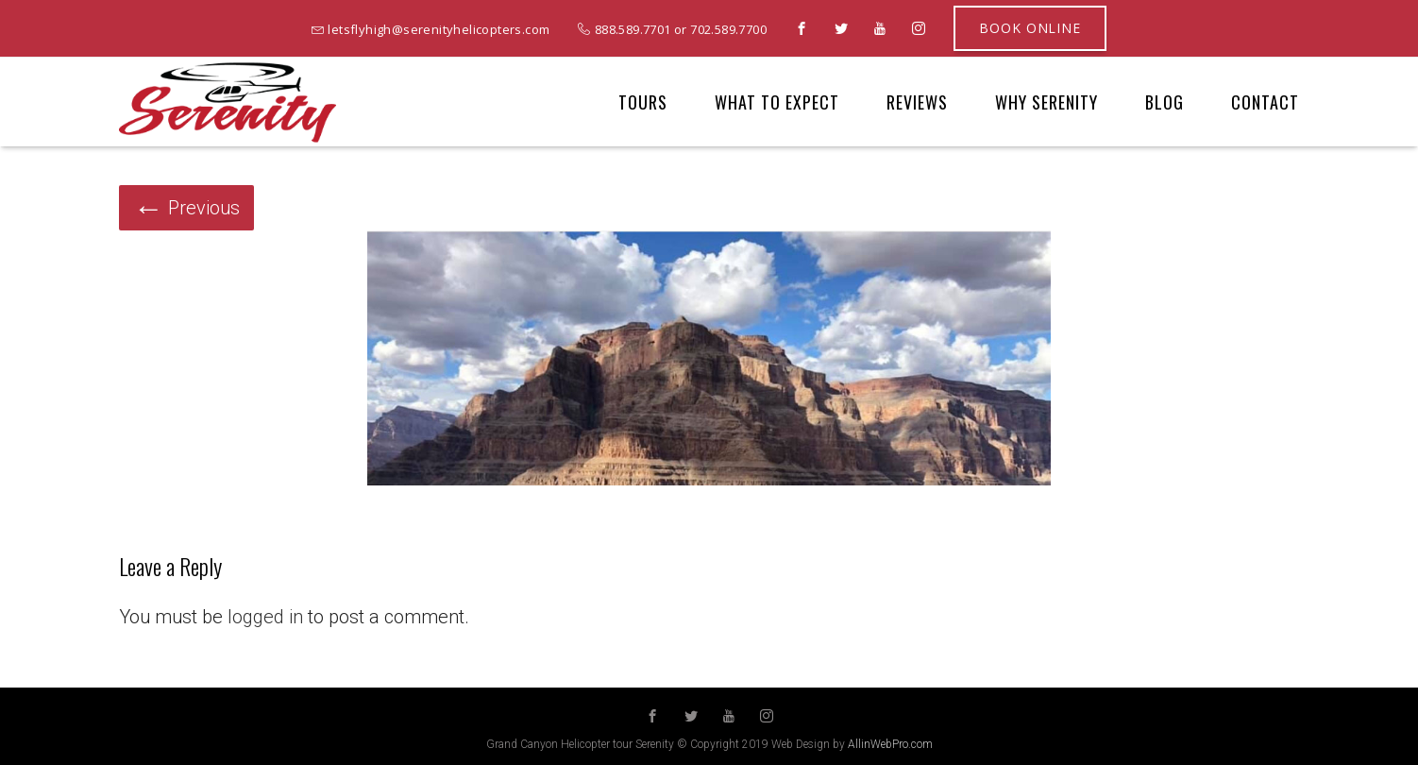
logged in (265, 616)
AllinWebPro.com (890, 744)
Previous (186, 208)
